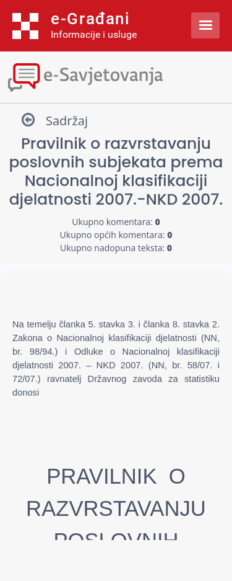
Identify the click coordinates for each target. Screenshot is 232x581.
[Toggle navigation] (116, 75)
